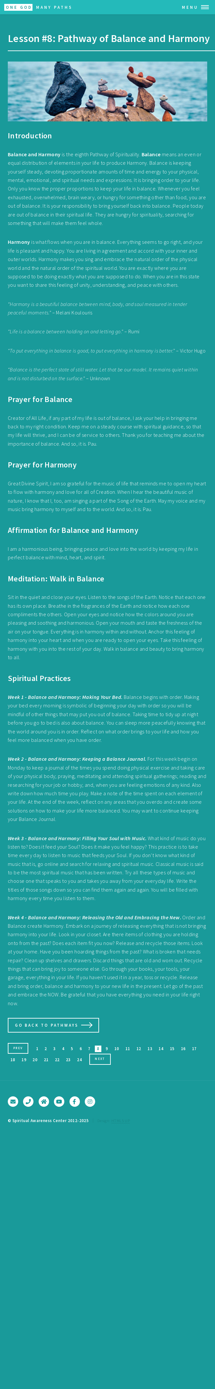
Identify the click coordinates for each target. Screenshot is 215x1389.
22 (57, 1059)
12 (138, 1048)
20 (34, 1059)
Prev (18, 1048)
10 (116, 1048)
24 (79, 1059)
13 (149, 1048)
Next (100, 1059)
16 (183, 1048)
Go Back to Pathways (46, 1025)
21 (46, 1059)
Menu (190, 7)
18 (12, 1059)
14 (160, 1048)
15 (172, 1048)
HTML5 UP (120, 1120)
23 (68, 1059)
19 (23, 1059)
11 (127, 1048)
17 (194, 1048)
